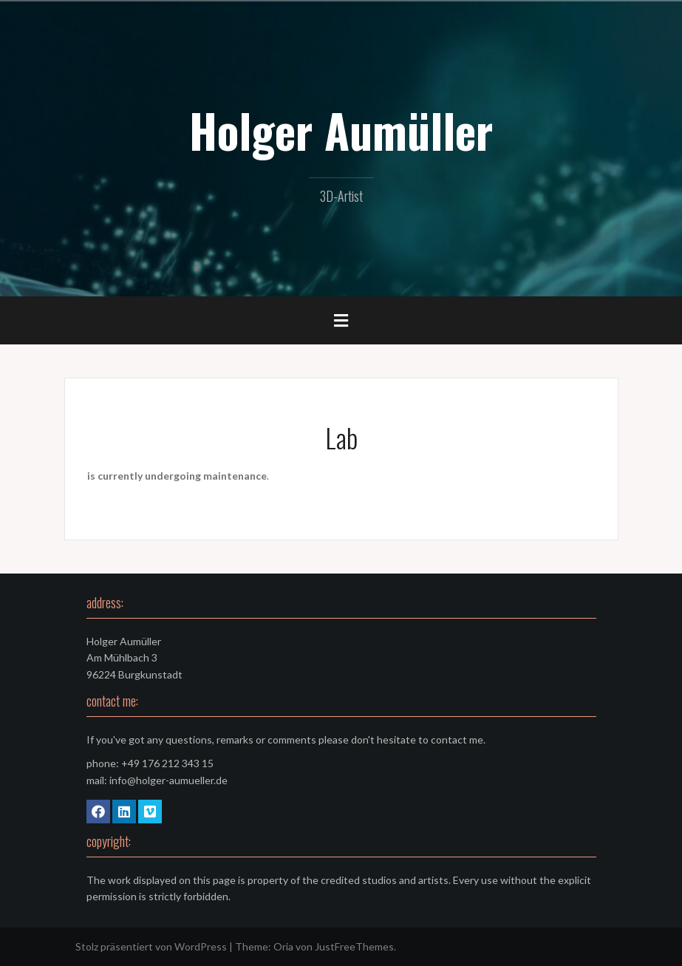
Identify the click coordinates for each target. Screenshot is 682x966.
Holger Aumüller (341, 130)
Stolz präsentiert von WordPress (151, 946)
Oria (283, 946)
